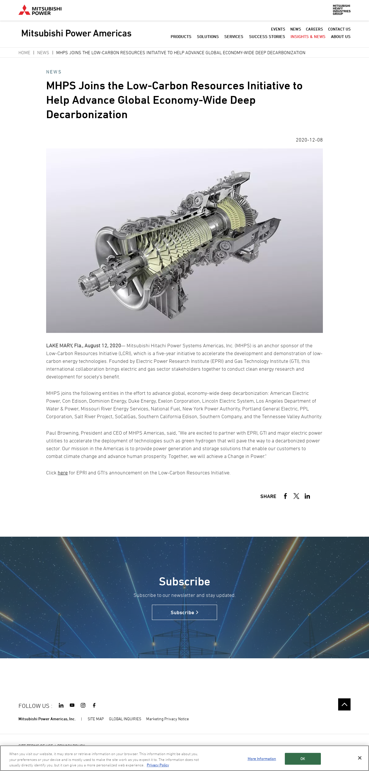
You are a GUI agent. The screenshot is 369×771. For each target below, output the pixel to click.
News (43, 52)
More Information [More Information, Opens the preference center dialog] (262, 758)
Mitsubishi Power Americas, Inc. (47, 718)
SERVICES (233, 37)
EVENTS (278, 29)
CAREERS (314, 29)
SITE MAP (96, 718)
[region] (184, 758)
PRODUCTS (181, 37)
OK (302, 758)
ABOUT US (341, 37)
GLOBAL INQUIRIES (125, 718)
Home (24, 52)
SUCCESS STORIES (267, 37)
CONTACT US (339, 29)
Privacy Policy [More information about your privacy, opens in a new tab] (158, 765)
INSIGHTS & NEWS (308, 37)
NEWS (295, 29)
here (63, 473)
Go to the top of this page (344, 704)
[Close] (359, 757)
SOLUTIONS (208, 37)
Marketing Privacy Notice (167, 718)
